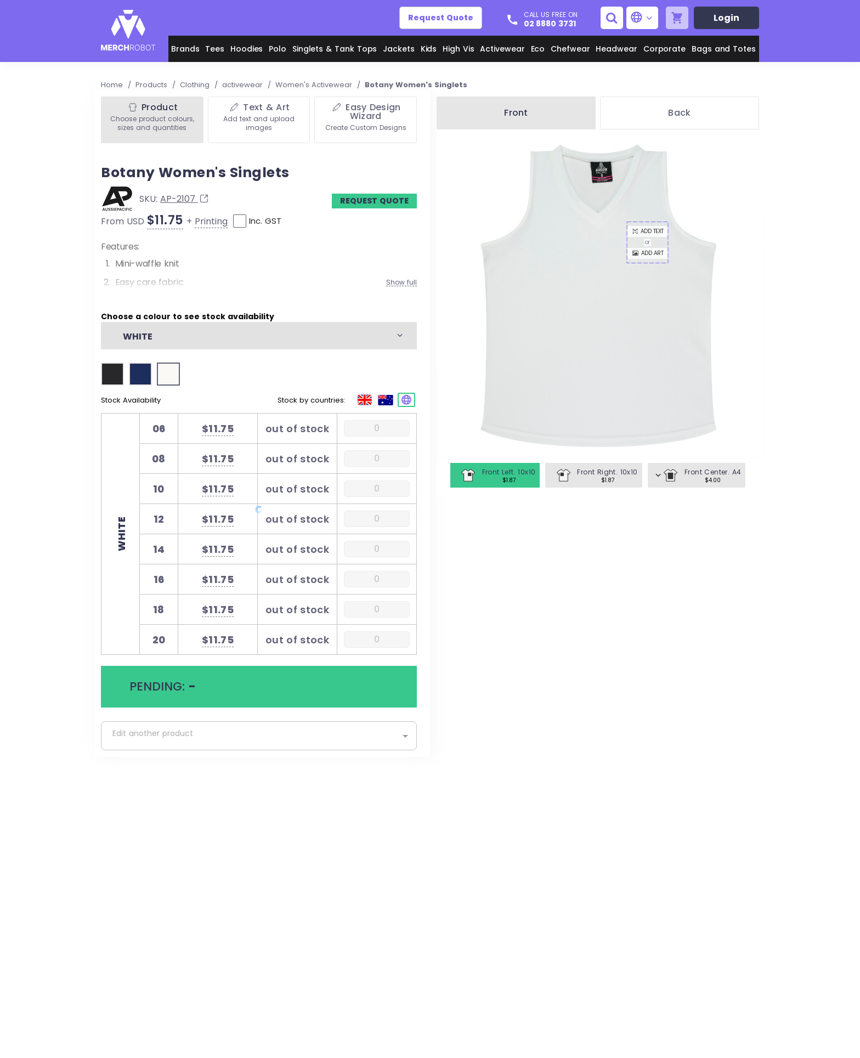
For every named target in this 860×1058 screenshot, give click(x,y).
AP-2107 (185, 199)
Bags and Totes (724, 48)
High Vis (458, 48)
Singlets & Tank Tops (334, 48)
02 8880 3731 (550, 23)
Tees (214, 48)
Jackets (399, 48)
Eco (538, 48)
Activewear (502, 48)
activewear (243, 85)
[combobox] (259, 735)
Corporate (664, 48)
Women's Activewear (314, 85)
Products (152, 85)
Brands (185, 48)
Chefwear (570, 48)
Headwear (616, 48)
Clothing (196, 85)
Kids (429, 48)
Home (113, 85)
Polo (277, 48)
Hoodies (246, 48)
